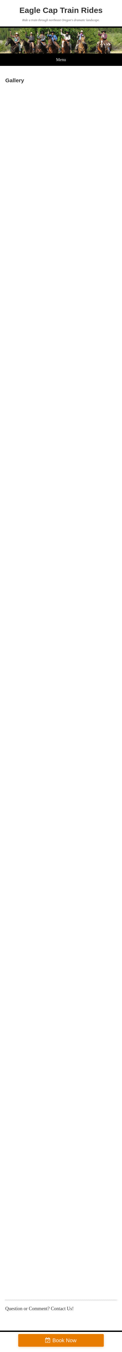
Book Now (64, 1340)
